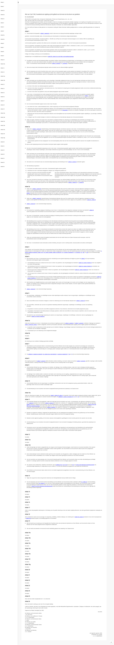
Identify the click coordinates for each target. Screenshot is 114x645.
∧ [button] (111, 642)
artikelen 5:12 (59, 464)
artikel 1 (86, 95)
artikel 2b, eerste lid (79, 516)
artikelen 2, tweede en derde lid (35, 354)
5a (69, 354)
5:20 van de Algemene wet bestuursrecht (85, 464)
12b (87, 252)
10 (81, 252)
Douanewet (65, 110)
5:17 (73, 464)
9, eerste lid (77, 252)
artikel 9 (28, 404)
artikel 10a (28, 518)
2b (62, 252)
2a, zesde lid (41, 483)
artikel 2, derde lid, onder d (57, 395)
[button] (19, 2)
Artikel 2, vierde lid (31, 203)
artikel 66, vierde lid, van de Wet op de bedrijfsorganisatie (61, 56)
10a (83, 252)
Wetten (26, 2)
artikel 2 (28, 193)
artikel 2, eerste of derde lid (85, 262)
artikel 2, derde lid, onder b (31, 324)
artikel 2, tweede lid (45, 33)
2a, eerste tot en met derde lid (49, 354)
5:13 (64, 464)
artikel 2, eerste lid (37, 129)
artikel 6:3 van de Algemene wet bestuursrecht (42, 486)
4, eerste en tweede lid (68, 252)
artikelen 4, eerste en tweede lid (65, 396)
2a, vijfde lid (84, 481)
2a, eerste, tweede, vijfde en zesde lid (52, 252)
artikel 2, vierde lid (56, 63)
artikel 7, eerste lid (79, 323)
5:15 (66, 464)
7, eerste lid (64, 63)
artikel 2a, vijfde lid (91, 199)
